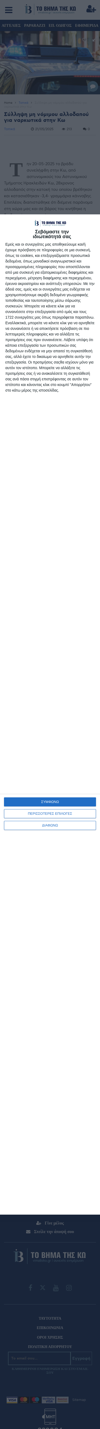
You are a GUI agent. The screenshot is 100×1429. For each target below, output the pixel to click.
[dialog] (50, 714)
